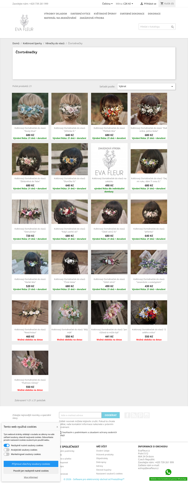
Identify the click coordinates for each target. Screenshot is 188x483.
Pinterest (140, 415)
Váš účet (101, 446)
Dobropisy (101, 462)
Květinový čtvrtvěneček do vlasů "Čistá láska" (69, 280)
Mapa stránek (61, 473)
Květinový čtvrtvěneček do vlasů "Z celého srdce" (149, 331)
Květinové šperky (105, 13)
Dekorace (154, 13)
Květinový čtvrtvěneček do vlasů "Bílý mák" (70, 331)
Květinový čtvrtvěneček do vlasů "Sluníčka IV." (69, 180)
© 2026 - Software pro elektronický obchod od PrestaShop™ (94, 479)
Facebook (127, 415)
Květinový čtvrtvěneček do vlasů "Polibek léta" (109, 129)
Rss (134, 415)
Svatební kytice (80, 13)
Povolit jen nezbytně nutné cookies (31, 470)
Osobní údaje (102, 450)
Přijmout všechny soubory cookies (31, 464)
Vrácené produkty (105, 454)
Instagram (147, 415)
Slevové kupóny (103, 469)
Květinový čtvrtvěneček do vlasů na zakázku (109, 180)
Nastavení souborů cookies (109, 473)
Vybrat (146, 86)
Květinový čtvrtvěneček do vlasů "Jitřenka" (148, 230)
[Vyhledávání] (157, 26)
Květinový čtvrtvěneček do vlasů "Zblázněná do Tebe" (30, 180)
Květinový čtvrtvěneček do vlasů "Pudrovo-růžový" (30, 381)
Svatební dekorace (132, 13)
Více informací (31, 477)
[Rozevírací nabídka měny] (128, 4)
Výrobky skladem (55, 13)
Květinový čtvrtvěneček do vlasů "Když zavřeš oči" (69, 230)
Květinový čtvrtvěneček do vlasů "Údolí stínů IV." (109, 230)
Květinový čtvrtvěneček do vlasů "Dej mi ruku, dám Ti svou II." (149, 180)
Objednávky (102, 458)
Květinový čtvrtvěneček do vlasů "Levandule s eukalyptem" (148, 280)
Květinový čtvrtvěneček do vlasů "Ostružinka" (30, 230)
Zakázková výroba (92, 18)
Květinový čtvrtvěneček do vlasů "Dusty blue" (30, 129)
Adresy (99, 465)
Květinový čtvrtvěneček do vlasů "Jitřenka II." (69, 129)
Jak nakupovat (61, 462)
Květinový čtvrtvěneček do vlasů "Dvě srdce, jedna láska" (149, 129)
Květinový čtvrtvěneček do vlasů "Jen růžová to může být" (109, 331)
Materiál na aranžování (60, 18)
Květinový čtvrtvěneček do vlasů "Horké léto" (30, 280)
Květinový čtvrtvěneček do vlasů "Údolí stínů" (109, 280)
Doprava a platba (62, 458)
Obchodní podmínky (64, 451)
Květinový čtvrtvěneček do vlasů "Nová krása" (30, 331)
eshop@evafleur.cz (148, 468)
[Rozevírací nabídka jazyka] (108, 4)
